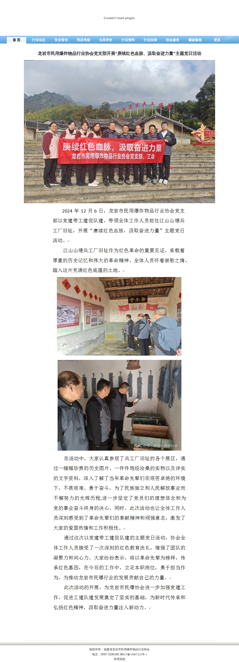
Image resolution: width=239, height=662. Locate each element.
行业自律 (150, 40)
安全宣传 (61, 40)
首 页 (16, 40)
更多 (217, 40)
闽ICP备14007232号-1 (133, 654)
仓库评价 (105, 40)
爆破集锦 (195, 40)
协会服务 (172, 40)
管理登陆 (119, 659)
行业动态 (38, 40)
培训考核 (83, 40)
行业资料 (128, 40)
